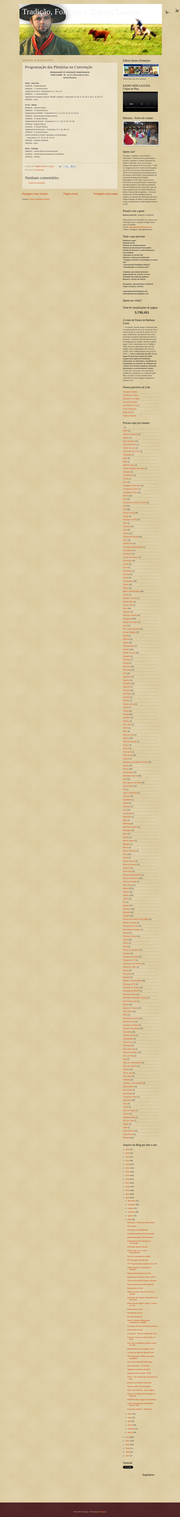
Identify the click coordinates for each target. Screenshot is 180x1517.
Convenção (39, 170)
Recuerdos (127, 974)
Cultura (126, 578)
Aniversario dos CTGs (131, 451)
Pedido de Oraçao (130, 923)
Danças (126, 588)
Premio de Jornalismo (131, 950)
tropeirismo (127, 1100)
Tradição (126, 1080)
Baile (125, 462)
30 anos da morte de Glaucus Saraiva (141, 1281)
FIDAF (125, 728)
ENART (126, 649)
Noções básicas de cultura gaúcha (140, 1284)
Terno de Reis (128, 1056)
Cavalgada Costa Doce (132, 486)
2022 (128, 1164)
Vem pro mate (128, 1121)
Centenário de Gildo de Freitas (134, 503)
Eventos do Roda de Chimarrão (139, 1383)
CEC (125, 499)
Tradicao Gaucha (129, 416)
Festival (126, 714)
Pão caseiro (131, 1226)
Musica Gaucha (129, 861)
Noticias (126, 892)
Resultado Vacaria (130, 994)
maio (130, 1418)
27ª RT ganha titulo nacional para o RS (142, 1264)
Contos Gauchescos (130, 557)
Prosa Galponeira (129, 409)
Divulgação (127, 619)
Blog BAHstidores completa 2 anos (140, 1349)
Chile (125, 523)
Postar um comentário (36, 183)
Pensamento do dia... (135, 1330)
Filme (125, 731)
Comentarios (128, 550)
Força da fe (127, 752)
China (125, 530)
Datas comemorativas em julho (139, 1273)
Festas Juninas (129, 704)
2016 (128, 1187)
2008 (128, 1452)
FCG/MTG (127, 684)
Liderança (127, 806)
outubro (131, 1208)
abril (129, 1421)
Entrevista (127, 670)
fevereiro (131, 1429)
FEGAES (126, 697)
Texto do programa (130, 1066)
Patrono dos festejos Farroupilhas (136, 919)
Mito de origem (128, 841)
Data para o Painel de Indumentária (140, 1223)
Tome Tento (127, 1076)
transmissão (127, 1093)
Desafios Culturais (130, 598)
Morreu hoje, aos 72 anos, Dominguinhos (137, 1252)
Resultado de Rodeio (131, 987)
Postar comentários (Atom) (39, 199)
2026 (128, 1149)
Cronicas (126, 574)
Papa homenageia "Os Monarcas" (140, 1237)
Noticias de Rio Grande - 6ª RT (139, 1373)
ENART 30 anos (129, 653)
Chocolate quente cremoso (137, 1247)
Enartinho (126, 656)
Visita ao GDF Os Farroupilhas (139, 1386)
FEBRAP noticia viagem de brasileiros (141, 1400)
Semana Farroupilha (131, 1028)
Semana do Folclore (130, 1025)
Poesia (125, 940)
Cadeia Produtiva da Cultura (134, 468)
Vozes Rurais (128, 1134)
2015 (128, 1190)
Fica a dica (127, 724)
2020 (128, 1172)
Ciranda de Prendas (130, 537)
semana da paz (129, 1022)
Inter (124, 779)
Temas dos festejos (130, 1052)
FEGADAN (127, 694)
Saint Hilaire (127, 1011)
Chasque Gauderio (130, 392)
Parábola (126, 916)
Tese (125, 1059)
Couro (125, 567)
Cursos (125, 584)
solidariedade (128, 1039)
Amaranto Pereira (129, 444)
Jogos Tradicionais (130, 793)
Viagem (126, 1124)
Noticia (125, 888)
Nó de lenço (127, 871)
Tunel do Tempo (129, 1110)
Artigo (125, 458)
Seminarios (127, 1032)
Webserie (126, 1138)
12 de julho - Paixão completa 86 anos (142, 1334)
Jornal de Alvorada (130, 402)
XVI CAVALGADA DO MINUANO (139, 1362)
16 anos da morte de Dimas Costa (140, 1352)
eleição (125, 643)
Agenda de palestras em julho (138, 1369)
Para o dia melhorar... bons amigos (140, 1390)
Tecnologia (127, 1045)
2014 (128, 1194)
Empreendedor (128, 646)
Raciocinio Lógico (129, 967)
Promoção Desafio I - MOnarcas (139, 1409)
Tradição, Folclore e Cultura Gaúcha (81, 11)
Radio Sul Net (128, 412)
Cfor (124, 506)
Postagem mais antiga (106, 194)
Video (125, 1127)
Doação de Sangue (130, 622)
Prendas (126, 953)
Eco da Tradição (129, 632)
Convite (126, 564)
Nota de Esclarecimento (132, 875)
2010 (128, 1445)
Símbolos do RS (129, 1035)
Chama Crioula (128, 513)
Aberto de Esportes (130, 434)
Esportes (126, 680)
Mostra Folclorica (129, 851)
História (126, 769)
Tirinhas (126, 1069)
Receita (126, 970)
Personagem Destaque (132, 929)
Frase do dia (128, 755)
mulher (125, 858)
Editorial (126, 639)
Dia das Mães (128, 602)
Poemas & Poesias (130, 936)
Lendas (126, 803)
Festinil (125, 707)
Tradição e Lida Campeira (133, 1083)
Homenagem (128, 772)
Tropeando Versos (130, 1097)
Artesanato (127, 455)
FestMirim (127, 718)
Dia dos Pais (128, 605)
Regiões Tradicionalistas (132, 981)
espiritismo (127, 677)
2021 (128, 1168)
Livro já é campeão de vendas (138, 1256)
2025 (128, 1153)
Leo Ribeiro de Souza (131, 405)
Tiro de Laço (127, 1073)
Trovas (125, 1107)
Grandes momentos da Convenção (140, 1234)
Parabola (126, 912)
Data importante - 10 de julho (138, 1366)
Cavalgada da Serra (130, 489)
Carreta (126, 479)
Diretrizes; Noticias (130, 615)
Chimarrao (127, 526)
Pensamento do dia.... (135, 1313)
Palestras (126, 909)
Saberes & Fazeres (130, 1008)
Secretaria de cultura (131, 1018)
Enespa (126, 663)
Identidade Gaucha (130, 776)
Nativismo (127, 868)
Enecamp (126, 660)
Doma (125, 626)
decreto (126, 595)
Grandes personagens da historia (135, 762)
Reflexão (126, 977)
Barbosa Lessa (128, 465)
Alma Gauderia (128, 441)
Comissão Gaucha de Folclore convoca (142, 1326)
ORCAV (126, 899)
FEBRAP (126, 687)
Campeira (126, 472)
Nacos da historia (129, 864)
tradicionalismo (128, 1087)
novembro (132, 1205)
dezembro (132, 1201)
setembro (131, 1212)
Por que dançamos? (135, 1317)
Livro (125, 810)
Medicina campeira (130, 827)
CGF (125, 509)
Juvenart (126, 796)
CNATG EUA (128, 543)
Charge (126, 516)
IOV (124, 789)
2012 (128, 1437)
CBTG (125, 496)
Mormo (125, 847)
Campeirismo (128, 475)
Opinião (126, 895)
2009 (128, 1448)
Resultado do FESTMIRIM (137, 1230)
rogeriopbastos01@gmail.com (140, 227)
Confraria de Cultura (130, 395)
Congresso (127, 554)
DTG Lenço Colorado (131, 629)
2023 (128, 1161)
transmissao (127, 1090)
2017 (128, 1183)
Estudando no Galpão (131, 399)
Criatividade (127, 571)
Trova (125, 1104)
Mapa (125, 820)
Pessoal (126, 933)
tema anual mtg (129, 1049)
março (130, 1425)
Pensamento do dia (130, 926)
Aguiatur (126, 438)
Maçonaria (127, 817)
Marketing (127, 824)
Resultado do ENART (131, 991)
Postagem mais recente (35, 194)
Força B (126, 748)
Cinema (126, 533)
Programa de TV (129, 960)
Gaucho (126, 759)
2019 (128, 1175)
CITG (125, 540)
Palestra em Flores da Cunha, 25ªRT (141, 1277)
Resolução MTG (129, 984)
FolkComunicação (130, 742)
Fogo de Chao (128, 735)
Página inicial (70, 194)
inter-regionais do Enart (132, 783)
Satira (125, 1015)
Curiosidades (128, 581)
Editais (125, 636)
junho (130, 1414)
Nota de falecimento (130, 878)
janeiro (130, 1432)
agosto (130, 1216)
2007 (128, 1456)
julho (130, 1219)
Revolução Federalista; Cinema (135, 998)
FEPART (126, 701)
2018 (128, 1179)
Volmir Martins (128, 1131)
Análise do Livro (129, 448)
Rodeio (125, 1005)
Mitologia (126, 844)
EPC (124, 673)
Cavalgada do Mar (130, 492)
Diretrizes (126, 612)
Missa (125, 834)
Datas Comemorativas (131, 591)
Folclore (126, 738)
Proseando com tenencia (132, 964)
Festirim (126, 711)
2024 (128, 1157)
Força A (126, 745)
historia (126, 766)
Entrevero (126, 666)
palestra (126, 905)
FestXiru (126, 721)
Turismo (126, 1114)
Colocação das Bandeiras (133, 547)
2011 (128, 1441)
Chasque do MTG (130, 520)
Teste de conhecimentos (132, 1063)
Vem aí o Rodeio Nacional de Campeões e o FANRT (138, 1321)
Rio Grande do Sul (130, 1001)
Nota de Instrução (130, 882)
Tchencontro (127, 1042)
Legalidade (127, 800)
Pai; (124, 902)
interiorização (128, 786)
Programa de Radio (130, 957)
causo (125, 482)
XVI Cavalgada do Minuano (137, 1260)
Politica (126, 943)
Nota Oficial (127, 885)
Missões (126, 837)
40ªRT (125, 431)
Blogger (103, 1512)
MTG (125, 854)
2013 (128, 1198)
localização (127, 813)
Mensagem (127, 830)
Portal (125, 947)
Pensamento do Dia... (135, 1288)
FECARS (126, 690)
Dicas (125, 608)
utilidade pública (129, 1117)
